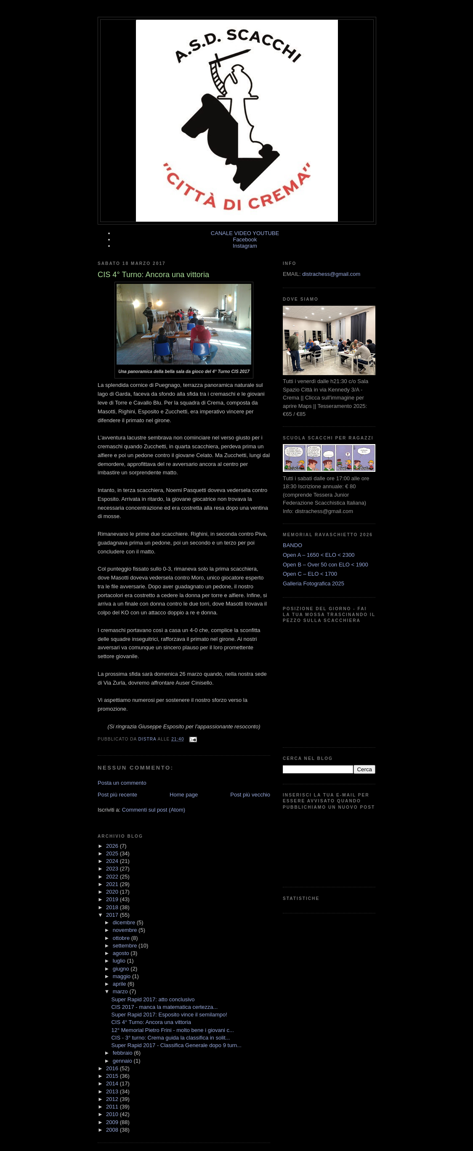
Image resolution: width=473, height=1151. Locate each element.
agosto (122, 953)
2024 (113, 861)
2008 (113, 1130)
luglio (120, 961)
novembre (125, 930)
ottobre (122, 938)
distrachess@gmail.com (331, 274)
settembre (125, 945)
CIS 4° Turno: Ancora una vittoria (151, 1022)
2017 (113, 915)
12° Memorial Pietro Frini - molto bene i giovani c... (172, 1030)
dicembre (125, 922)
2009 (113, 1122)
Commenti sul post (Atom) (153, 810)
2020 (113, 892)
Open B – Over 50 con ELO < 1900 (325, 564)
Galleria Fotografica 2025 (313, 583)
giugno (122, 969)
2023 (113, 868)
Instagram (245, 246)
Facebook (245, 239)
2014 (113, 1083)
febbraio (123, 1053)
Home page (184, 794)
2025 (113, 853)
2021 (113, 884)
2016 (113, 1068)
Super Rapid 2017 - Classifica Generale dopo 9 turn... (176, 1045)
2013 (113, 1091)
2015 (113, 1076)
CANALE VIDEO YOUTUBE (245, 233)
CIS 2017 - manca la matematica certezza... (164, 1007)
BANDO (292, 545)
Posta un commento (122, 783)
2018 (113, 907)
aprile (120, 984)
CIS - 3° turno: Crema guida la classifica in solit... (170, 1038)
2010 (113, 1114)
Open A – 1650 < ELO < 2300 (319, 555)
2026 (113, 846)
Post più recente (117, 794)
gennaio (123, 1061)
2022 (113, 876)
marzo (121, 991)
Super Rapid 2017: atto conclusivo (152, 999)
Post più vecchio (250, 794)
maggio (122, 976)
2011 (113, 1106)
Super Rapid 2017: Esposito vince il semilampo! (169, 1014)
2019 (113, 899)
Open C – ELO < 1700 (310, 574)
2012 (113, 1099)
